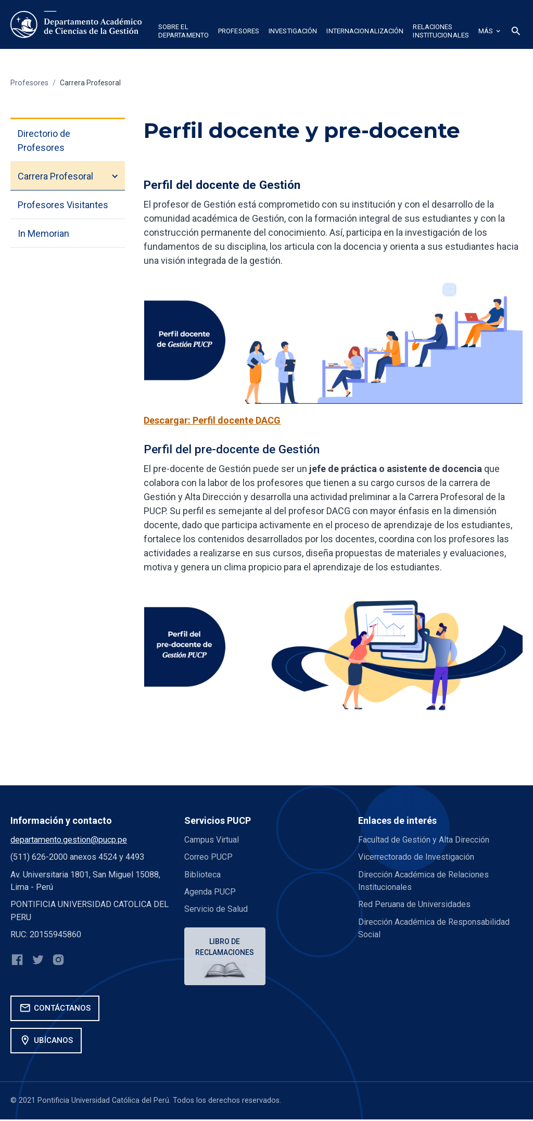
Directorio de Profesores (44, 140)
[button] (183, 32)
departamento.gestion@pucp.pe (68, 840)
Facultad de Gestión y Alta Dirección (423, 840)
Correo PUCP (208, 857)
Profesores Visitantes (63, 204)
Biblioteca (202, 875)
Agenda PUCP (210, 892)
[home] (77, 24)
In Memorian (43, 233)
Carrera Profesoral (91, 83)
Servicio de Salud (216, 909)
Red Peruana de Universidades (414, 904)
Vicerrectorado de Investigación (416, 857)
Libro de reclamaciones (225, 947)
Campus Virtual (211, 840)
